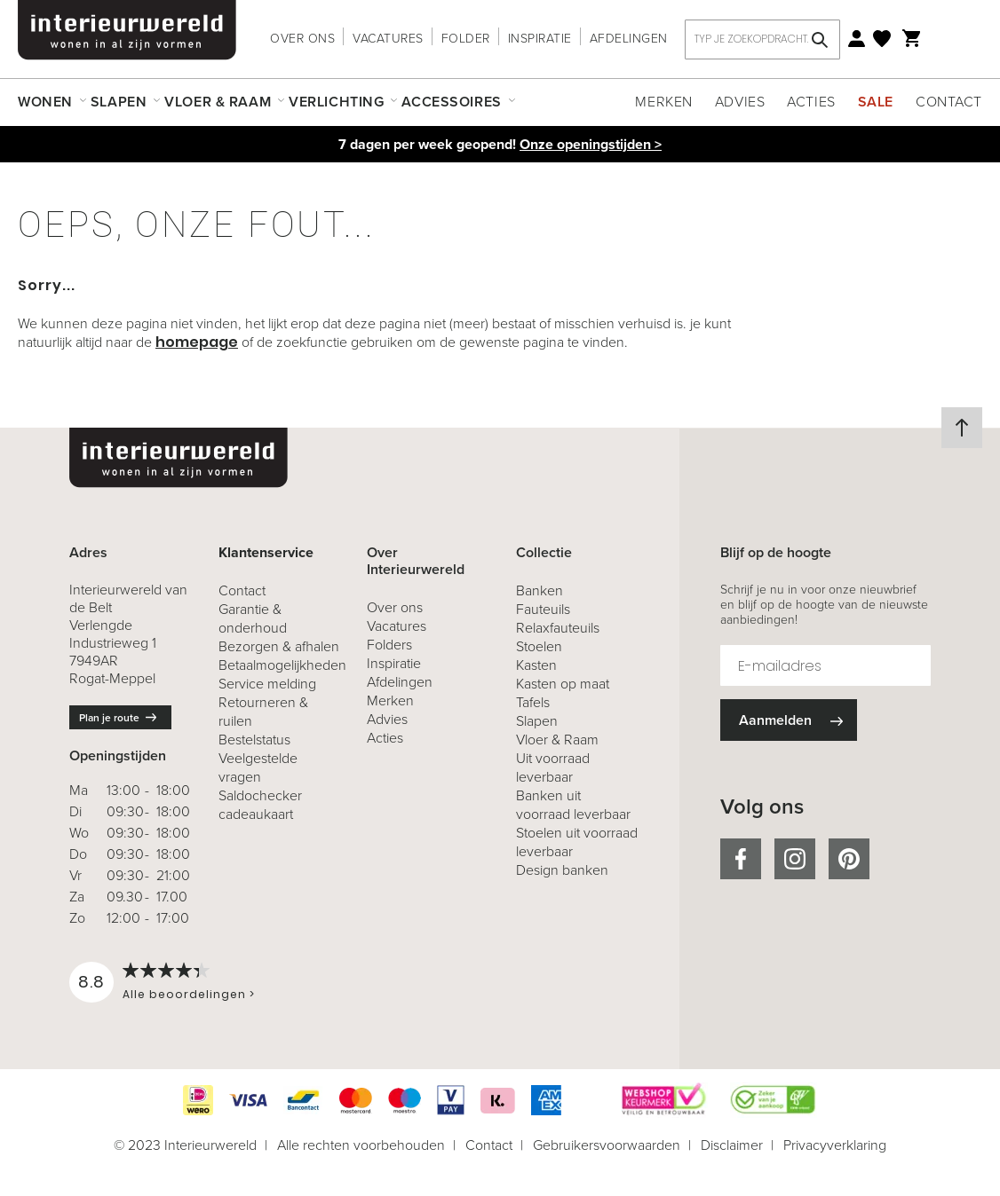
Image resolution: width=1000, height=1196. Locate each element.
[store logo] (127, 30)
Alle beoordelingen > (189, 994)
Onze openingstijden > (591, 144)
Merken (663, 101)
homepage (196, 342)
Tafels (533, 702)
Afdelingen (629, 38)
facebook (740, 858)
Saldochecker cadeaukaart (260, 804)
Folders (389, 644)
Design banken (562, 870)
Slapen (537, 721)
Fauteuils (543, 609)
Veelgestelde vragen (258, 767)
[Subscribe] (788, 720)
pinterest (849, 858)
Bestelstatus (254, 739)
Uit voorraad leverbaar (553, 767)
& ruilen (263, 711)
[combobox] (762, 39)
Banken (539, 590)
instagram (794, 858)
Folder (465, 38)
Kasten (536, 665)
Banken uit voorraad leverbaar (573, 804)
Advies (740, 101)
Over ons (302, 38)
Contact (949, 101)
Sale (875, 101)
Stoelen (539, 646)
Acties (811, 101)
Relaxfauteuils (557, 628)
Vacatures (388, 38)
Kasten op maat (562, 683)
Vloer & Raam (557, 739)
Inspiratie (540, 38)
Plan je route (109, 718)
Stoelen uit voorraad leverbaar (577, 842)
